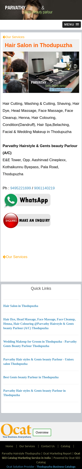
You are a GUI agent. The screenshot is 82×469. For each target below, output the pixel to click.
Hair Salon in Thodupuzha (38, 45)
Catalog (65, 446)
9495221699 (20, 188)
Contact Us (48, 446)
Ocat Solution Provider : (41, 467)
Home (10, 446)
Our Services (14, 37)
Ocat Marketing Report (57, 453)
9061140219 (44, 188)
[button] (71, 24)
